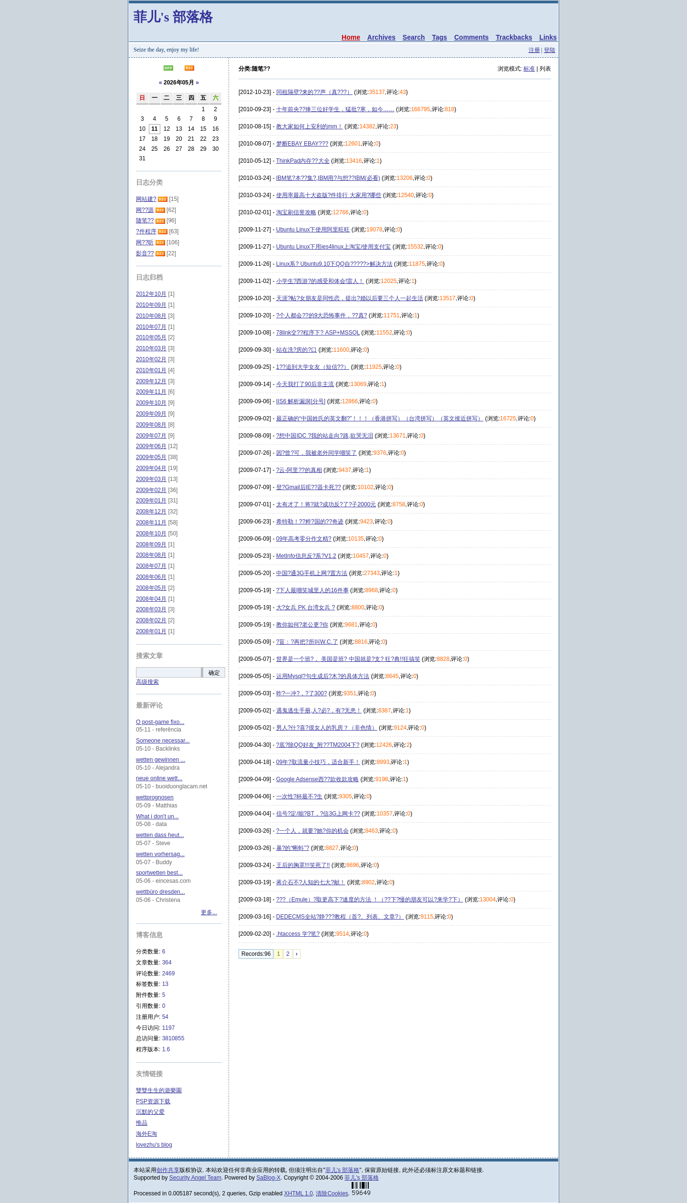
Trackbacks (514, 37)
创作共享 (167, 1170)
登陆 (549, 50)
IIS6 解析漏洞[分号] (300, 401)
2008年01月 (151, 631)
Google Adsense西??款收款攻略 (317, 779)
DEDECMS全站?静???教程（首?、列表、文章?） (340, 916)
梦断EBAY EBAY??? (302, 143)
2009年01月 (151, 500)
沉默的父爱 (150, 1112)
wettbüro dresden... (160, 892)
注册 (534, 50)
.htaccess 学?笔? (298, 934)
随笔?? (145, 220)
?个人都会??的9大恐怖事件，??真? (321, 315)
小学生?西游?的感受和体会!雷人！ (320, 281)
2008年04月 (151, 599)
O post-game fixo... (160, 722)
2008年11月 (151, 522)
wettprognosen (155, 797)
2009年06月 (151, 446)
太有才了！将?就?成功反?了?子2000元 (326, 504)
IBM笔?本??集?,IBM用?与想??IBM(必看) (328, 178)
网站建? (146, 199)
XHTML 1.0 (298, 1193)
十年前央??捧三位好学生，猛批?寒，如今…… (335, 109)
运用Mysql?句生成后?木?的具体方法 (322, 676)
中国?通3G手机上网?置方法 (311, 573)
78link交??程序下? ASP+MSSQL (318, 332)
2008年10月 (151, 533)
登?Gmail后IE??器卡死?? (308, 487)
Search (414, 37)
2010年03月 (151, 348)
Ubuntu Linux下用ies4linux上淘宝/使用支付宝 (333, 246)
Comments (471, 37)
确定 (214, 672)
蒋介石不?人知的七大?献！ (310, 882)
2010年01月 (151, 370)
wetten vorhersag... (160, 854)
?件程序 (146, 231)
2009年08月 (151, 424)
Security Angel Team (195, 1177)
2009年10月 (151, 402)
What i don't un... (157, 816)
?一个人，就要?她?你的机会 (312, 830)
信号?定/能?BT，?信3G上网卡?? (318, 813)
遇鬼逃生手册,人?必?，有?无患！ (319, 710)
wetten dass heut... (160, 835)
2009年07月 (151, 435)
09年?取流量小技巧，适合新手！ (318, 762)
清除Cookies (332, 1193)
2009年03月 (151, 479)
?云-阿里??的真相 (299, 470)
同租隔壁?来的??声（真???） (314, 92)
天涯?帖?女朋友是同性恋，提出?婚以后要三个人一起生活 (349, 298)
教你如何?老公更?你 (302, 624)
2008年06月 (151, 577)
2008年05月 (151, 588)
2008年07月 (151, 566)
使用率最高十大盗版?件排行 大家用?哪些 (329, 195)
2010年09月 (151, 305)
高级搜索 (147, 682)
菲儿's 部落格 (173, 17)
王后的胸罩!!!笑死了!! (303, 865)
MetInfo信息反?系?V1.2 (306, 556)
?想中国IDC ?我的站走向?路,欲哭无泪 (324, 435)
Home (351, 37)
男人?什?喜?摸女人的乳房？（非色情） (326, 727)
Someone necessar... (163, 740)
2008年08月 (151, 555)
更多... (209, 912)
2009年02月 (151, 490)
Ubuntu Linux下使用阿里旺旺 (313, 229)
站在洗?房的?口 (296, 349)
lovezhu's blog (154, 1144)
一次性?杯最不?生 (299, 796)
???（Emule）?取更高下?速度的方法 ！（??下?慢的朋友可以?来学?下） (369, 899)
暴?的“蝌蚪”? (292, 848)
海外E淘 (146, 1133)
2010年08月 (151, 316)
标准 (529, 68)
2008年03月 (151, 609)
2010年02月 (151, 359)
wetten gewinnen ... (160, 759)
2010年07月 (151, 327)
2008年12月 (151, 511)
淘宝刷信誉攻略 (296, 212)
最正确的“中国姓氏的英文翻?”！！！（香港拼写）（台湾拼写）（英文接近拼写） (380, 418)
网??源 (145, 210)
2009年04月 (151, 468)
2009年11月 (151, 391)
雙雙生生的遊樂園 (159, 1090)
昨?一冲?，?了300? (301, 693)
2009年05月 (151, 457)
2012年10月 (151, 294)
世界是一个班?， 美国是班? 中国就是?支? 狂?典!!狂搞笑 (348, 659)
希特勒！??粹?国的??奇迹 (310, 521)
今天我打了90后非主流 (305, 384)
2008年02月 (151, 620)
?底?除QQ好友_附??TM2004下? (318, 745)
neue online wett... (159, 778)
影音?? (145, 253)
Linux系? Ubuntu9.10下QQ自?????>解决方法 (334, 264)
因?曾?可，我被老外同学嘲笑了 (316, 453)
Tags (439, 37)
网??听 (145, 242)
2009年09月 (151, 413)
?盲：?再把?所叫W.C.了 (307, 641)
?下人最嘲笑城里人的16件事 (312, 590)
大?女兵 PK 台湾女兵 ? (305, 607)
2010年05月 (151, 337)
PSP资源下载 (153, 1101)
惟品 (141, 1122)
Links (548, 37)
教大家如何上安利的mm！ (309, 126)
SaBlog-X (268, 1177)
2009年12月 (151, 381)
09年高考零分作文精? (304, 538)
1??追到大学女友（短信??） (312, 367)
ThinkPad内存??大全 (303, 160)
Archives (381, 37)
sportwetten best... (159, 872)
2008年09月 (151, 544)
